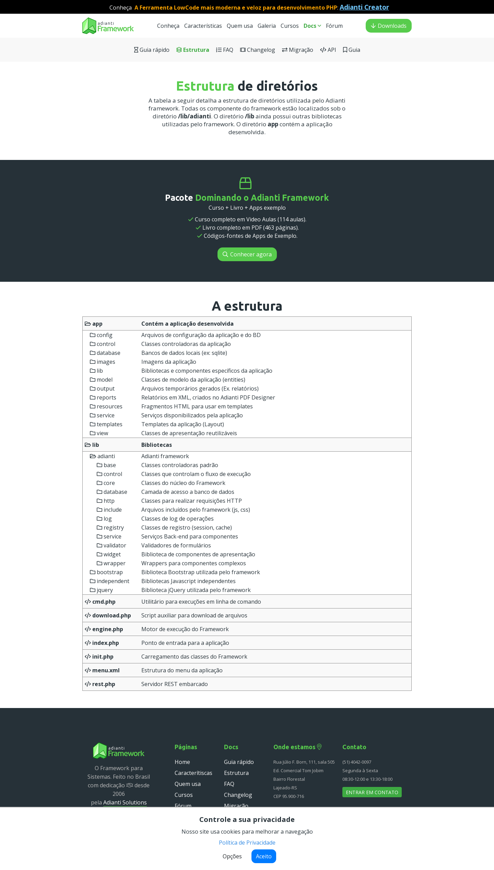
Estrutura (192, 50)
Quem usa (240, 26)
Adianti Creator (364, 7)
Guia (351, 50)
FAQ (224, 50)
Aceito (264, 856)
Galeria (267, 26)
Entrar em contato (372, 792)
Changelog (257, 50)
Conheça (168, 26)
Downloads (389, 26)
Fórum (334, 26)
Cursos (290, 26)
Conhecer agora (247, 254)
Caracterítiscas (193, 773)
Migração (297, 50)
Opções (232, 856)
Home (182, 762)
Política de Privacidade (247, 842)
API (328, 50)
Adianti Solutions (125, 802)
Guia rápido (151, 50)
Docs (312, 26)
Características (203, 26)
